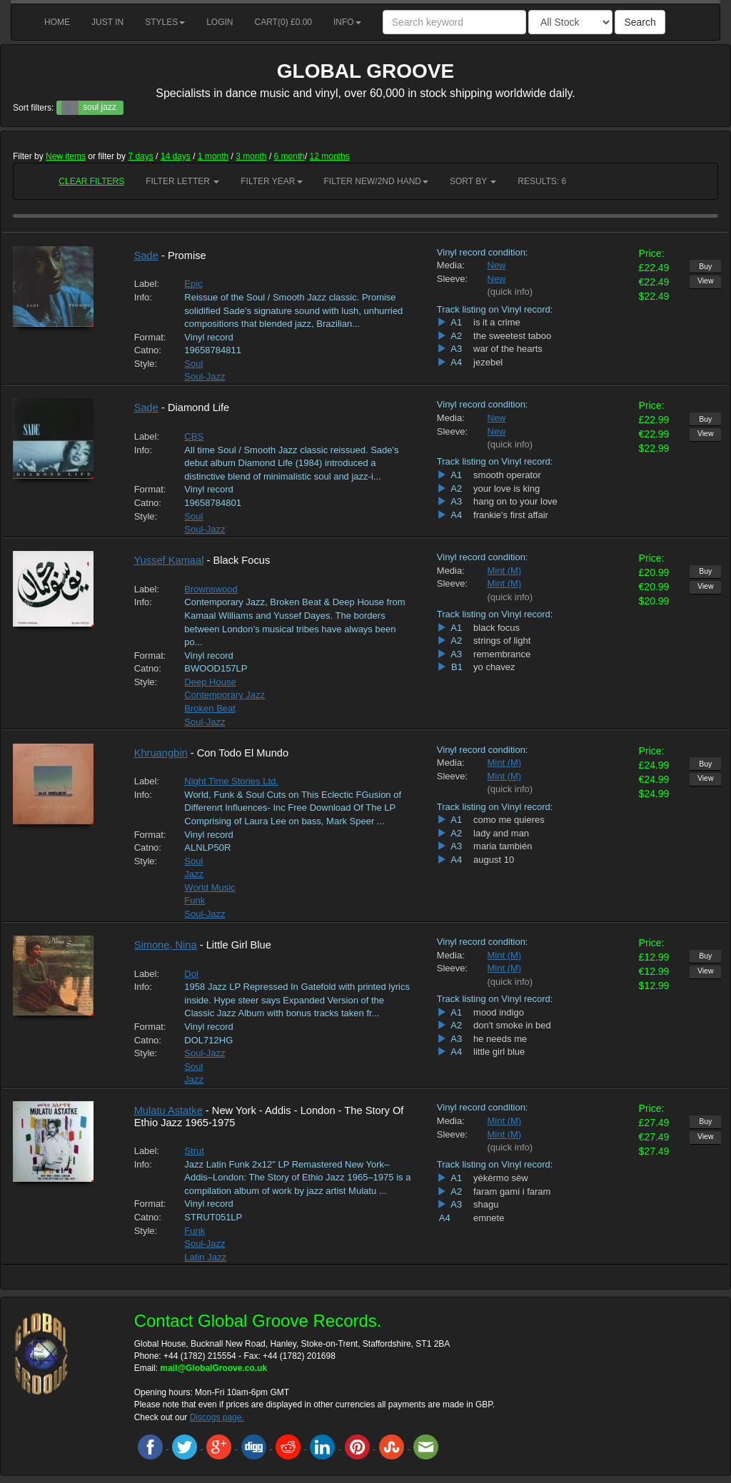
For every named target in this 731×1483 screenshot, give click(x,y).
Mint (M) (505, 570)
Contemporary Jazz (224, 694)
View (705, 280)
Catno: (147, 350)
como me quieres (509, 819)
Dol (191, 973)
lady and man (501, 833)
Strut (193, 1150)
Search (639, 22)
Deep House (210, 682)
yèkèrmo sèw (500, 1178)
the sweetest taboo (512, 335)
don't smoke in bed (512, 1025)
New (497, 265)
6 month (289, 156)
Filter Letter (182, 181)
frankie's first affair (510, 515)
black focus (496, 627)
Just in (107, 22)
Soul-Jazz (204, 376)
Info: (143, 297)
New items (66, 156)
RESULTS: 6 (542, 181)
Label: (146, 283)
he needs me (500, 1038)
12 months (330, 156)
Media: (451, 265)
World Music (209, 887)
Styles (165, 22)
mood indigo (498, 1012)
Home (57, 22)
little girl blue (499, 1051)
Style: (146, 363)
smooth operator (507, 475)
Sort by (473, 181)
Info (347, 22)
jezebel (488, 362)
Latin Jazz (205, 1257)
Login (219, 22)
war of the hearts (508, 348)
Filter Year (271, 181)
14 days (176, 156)
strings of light (501, 640)
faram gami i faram (511, 1191)
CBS (193, 436)
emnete (488, 1218)
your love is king (506, 488)
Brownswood (210, 589)
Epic (193, 283)
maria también (502, 846)
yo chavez (494, 667)
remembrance (501, 654)
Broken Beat (210, 708)
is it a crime (496, 322)
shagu (485, 1204)
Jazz (193, 874)
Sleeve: (451, 278)
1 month (213, 156)
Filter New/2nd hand (376, 181)
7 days (140, 156)
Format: (148, 337)
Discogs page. (217, 1417)
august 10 (493, 859)
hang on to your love (515, 501)
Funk (194, 900)
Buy (705, 266)
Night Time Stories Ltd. (231, 781)
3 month (251, 156)
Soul (193, 363)
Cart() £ (284, 22)
